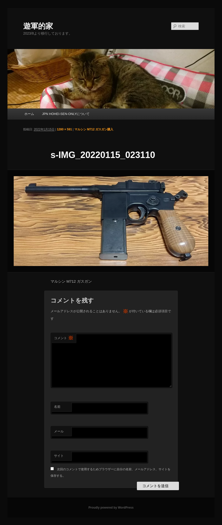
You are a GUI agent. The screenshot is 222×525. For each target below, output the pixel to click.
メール (59, 431)
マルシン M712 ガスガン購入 (93, 129)
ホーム (29, 114)
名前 (57, 407)
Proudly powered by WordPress (110, 507)
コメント (63, 338)
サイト (59, 456)
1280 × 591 (64, 129)
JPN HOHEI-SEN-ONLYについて (66, 114)
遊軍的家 (38, 26)
